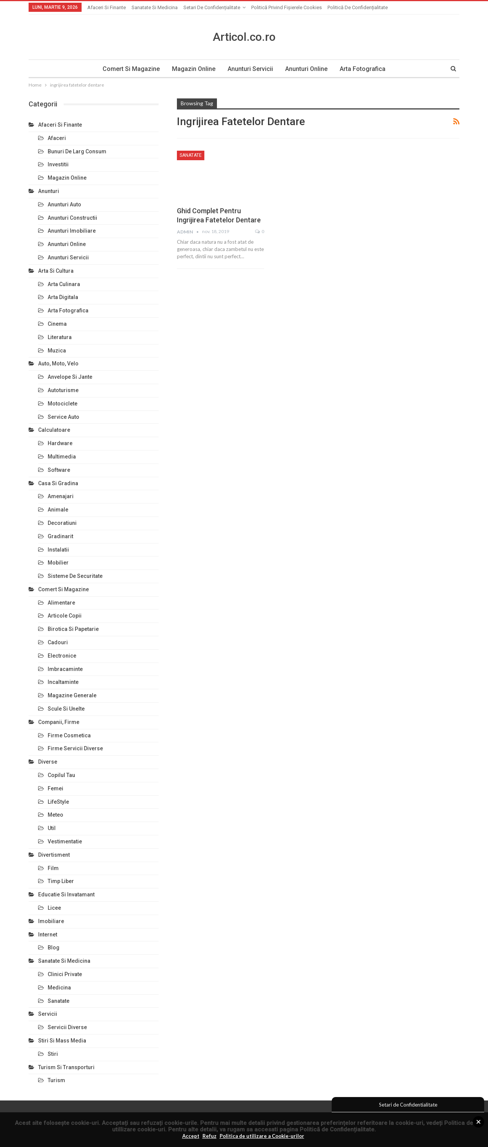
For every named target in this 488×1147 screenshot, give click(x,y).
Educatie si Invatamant (66, 894)
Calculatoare (54, 430)
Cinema (57, 324)
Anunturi (48, 191)
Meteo (55, 815)
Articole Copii (65, 616)
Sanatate (191, 155)
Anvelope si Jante (70, 377)
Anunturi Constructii (72, 218)
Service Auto (63, 417)
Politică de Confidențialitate (337, 1129)
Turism (56, 1080)
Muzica (57, 350)
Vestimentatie (65, 841)
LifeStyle (58, 802)
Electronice (62, 656)
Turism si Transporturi (66, 1067)
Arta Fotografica (365, 68)
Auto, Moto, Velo (58, 363)
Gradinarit (60, 536)
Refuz (209, 1136)
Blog (53, 947)
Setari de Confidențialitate (211, 7)
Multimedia (62, 457)
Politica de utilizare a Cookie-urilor (262, 1136)
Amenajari (61, 496)
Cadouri (58, 642)
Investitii (58, 164)
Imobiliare (51, 921)
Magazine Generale (72, 695)
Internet (47, 934)
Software (59, 470)
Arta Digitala (63, 297)
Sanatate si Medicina (155, 7)
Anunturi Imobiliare (72, 231)
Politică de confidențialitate (357, 7)
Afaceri (57, 138)
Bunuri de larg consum (77, 151)
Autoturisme (63, 390)
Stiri (53, 1054)
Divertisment (54, 855)
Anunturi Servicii (250, 68)
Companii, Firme (58, 722)
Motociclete (62, 404)
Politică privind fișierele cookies (286, 7)
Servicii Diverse (67, 1027)
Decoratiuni (62, 523)
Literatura (60, 337)
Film (53, 868)
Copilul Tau (61, 775)
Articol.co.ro (244, 36)
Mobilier (58, 563)
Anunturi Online (307, 68)
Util (52, 828)
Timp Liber (61, 881)
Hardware (60, 443)
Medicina (59, 988)
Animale (58, 510)
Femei (55, 788)
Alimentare (61, 603)
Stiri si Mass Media (62, 1041)
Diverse (47, 762)
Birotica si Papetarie (73, 629)
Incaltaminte (63, 682)
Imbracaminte (65, 669)
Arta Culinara (64, 284)
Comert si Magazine (128, 68)
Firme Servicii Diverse (75, 748)
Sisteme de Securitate (75, 576)
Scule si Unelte (66, 709)
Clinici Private (65, 974)
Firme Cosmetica (69, 735)
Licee (54, 908)
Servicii (47, 1014)
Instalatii (58, 550)
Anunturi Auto (64, 204)
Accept (190, 1136)
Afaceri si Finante (106, 7)
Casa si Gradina (58, 483)
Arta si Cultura (56, 271)
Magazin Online (192, 68)
